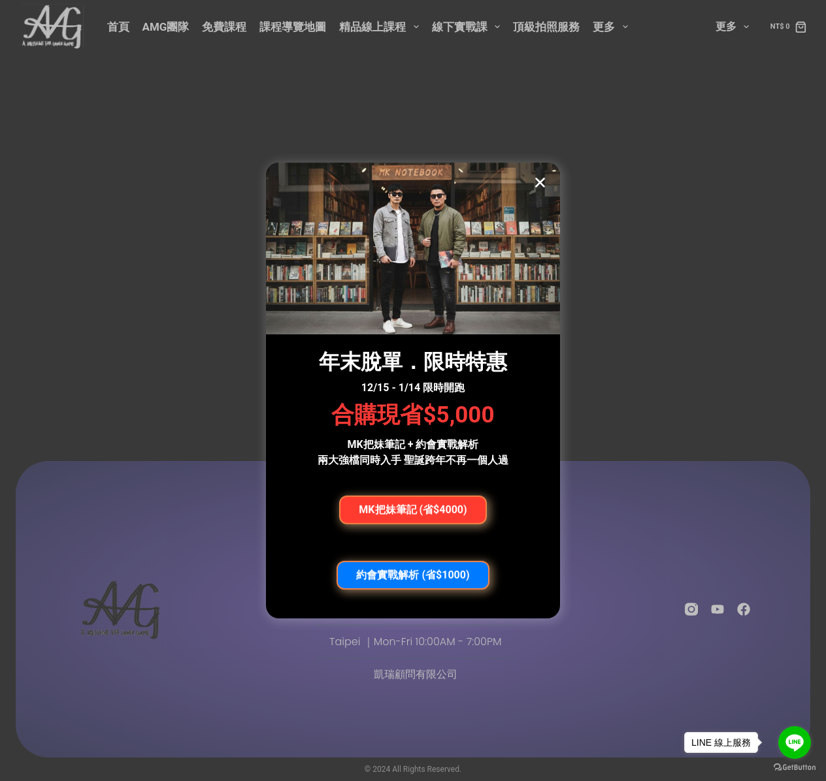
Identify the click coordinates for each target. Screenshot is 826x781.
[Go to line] (794, 742)
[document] (413, 390)
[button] (540, 182)
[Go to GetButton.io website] (795, 767)
